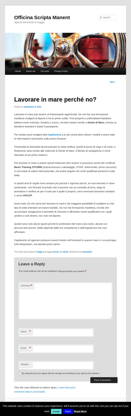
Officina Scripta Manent (42, 17)
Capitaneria (54, 134)
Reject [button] (68, 411)
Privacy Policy (61, 71)
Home (18, 71)
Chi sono (45, 71)
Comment (26, 285)
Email (26, 348)
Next (113, 82)
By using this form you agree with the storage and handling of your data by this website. (61, 373)
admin (65, 252)
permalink (87, 252)
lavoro (56, 252)
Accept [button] (56, 411)
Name (26, 331)
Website (25, 364)
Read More (80, 411)
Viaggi (39, 252)
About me (30, 71)
